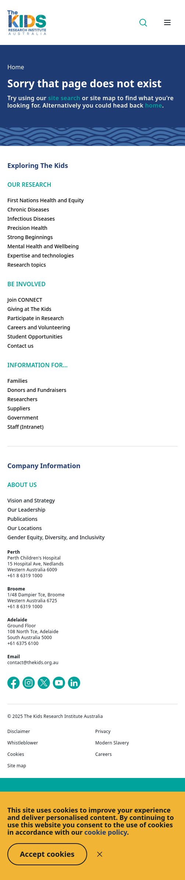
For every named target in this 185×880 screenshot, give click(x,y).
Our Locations (24, 528)
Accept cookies (47, 854)
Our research (29, 184)
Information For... (37, 365)
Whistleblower (22, 743)
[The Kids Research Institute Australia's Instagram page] (28, 683)
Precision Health (27, 227)
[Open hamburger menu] (167, 22)
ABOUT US (22, 484)
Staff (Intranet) (25, 426)
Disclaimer (18, 731)
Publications (22, 518)
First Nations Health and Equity (45, 200)
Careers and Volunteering (38, 327)
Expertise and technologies (40, 255)
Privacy (103, 731)
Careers (103, 754)
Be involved (26, 284)
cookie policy (105, 832)
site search (64, 98)
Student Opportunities (35, 336)
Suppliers (18, 408)
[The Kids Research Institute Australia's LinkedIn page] (74, 683)
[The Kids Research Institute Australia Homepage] (26, 22)
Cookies (15, 754)
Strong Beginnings (30, 237)
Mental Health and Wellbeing (43, 246)
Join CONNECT (24, 299)
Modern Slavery (112, 743)
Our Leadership (26, 509)
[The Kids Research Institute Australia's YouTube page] (59, 683)
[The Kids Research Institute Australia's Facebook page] (13, 683)
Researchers (22, 399)
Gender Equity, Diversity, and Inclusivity (55, 537)
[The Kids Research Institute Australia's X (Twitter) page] (44, 683)
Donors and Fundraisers (36, 389)
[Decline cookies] (99, 854)
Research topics (26, 264)
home (153, 105)
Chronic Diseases (28, 209)
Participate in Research (35, 318)
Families (17, 380)
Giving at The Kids (29, 308)
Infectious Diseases (31, 218)
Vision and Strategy (31, 500)
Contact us (20, 345)
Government (22, 417)
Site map (16, 766)
